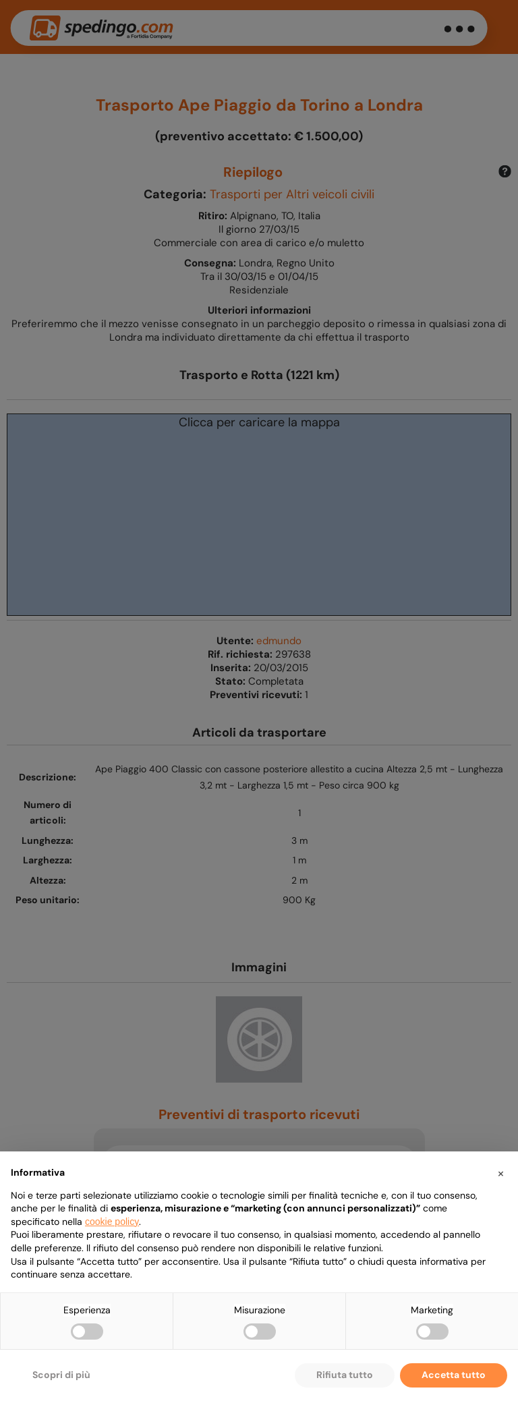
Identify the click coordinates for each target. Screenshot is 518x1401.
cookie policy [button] (112, 1221)
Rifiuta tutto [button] (344, 1375)
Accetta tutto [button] (454, 1375)
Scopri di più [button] (61, 1375)
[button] (500, 1173)
